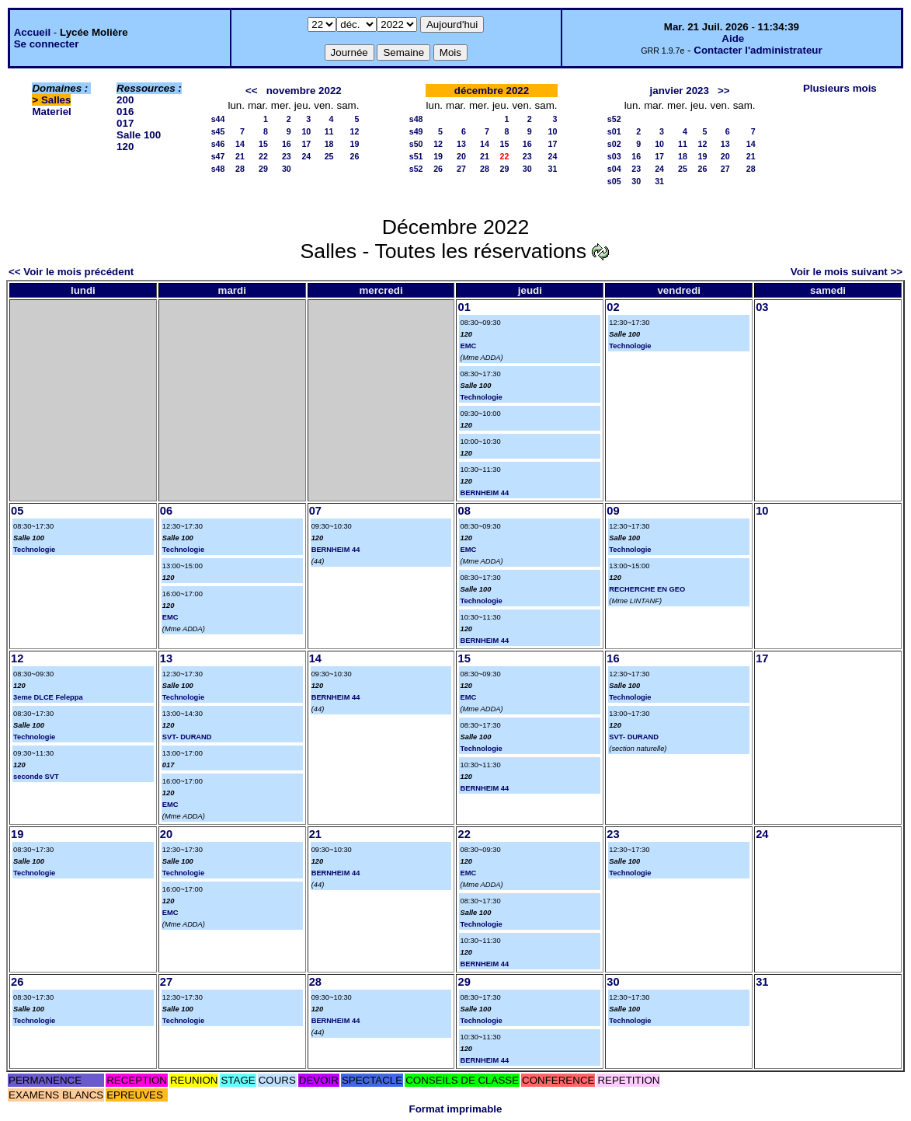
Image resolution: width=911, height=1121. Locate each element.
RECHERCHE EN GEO (647, 589)
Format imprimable (455, 1109)
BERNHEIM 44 (484, 493)
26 (355, 156)
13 (461, 143)
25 (329, 156)
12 (355, 131)
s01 (614, 131)
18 (329, 143)
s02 (614, 143)
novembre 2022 (304, 90)
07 (315, 511)
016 (125, 111)
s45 (218, 131)
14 (240, 143)
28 (240, 168)
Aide (732, 38)
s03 (614, 156)
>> (724, 90)
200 (125, 100)
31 (553, 168)
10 (306, 131)
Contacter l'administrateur (758, 50)
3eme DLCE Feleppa (48, 697)
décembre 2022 (491, 90)
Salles (56, 100)
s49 (416, 131)
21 (240, 156)
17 (306, 143)
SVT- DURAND (187, 737)
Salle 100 (138, 135)
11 (329, 131)
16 (286, 143)
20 (461, 156)
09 (613, 511)
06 (166, 511)
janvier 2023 (679, 90)
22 (263, 156)
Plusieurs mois (840, 88)
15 (263, 143)
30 (286, 168)
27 (461, 168)
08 (463, 511)
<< (251, 90)
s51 (416, 156)
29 (263, 168)
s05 (614, 181)
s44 (218, 119)
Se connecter (46, 44)
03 (762, 307)
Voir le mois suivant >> (846, 272)
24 (306, 156)
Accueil (32, 32)
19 (355, 143)
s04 (614, 168)
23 (286, 156)
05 (17, 511)
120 (125, 146)
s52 (416, 168)
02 (613, 307)
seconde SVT (36, 777)
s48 (218, 168)
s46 (218, 143)
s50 (416, 143)
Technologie (481, 397)
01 (463, 307)
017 (125, 123)
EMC (468, 346)
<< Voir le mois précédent (71, 272)
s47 (218, 156)
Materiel (51, 111)
